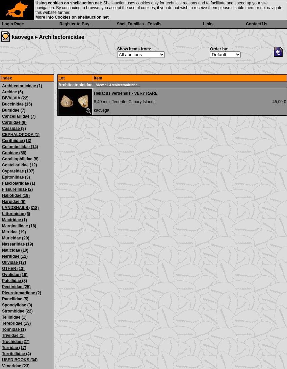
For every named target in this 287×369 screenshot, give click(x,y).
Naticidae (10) (15, 250)
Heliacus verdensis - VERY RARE (126, 93)
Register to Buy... (76, 24)
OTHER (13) (13, 268)
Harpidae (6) (13, 201)
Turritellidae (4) (16, 353)
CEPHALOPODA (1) (21, 134)
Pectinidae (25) (16, 286)
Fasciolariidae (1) (18, 183)
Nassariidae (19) (17, 244)
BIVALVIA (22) (15, 98)
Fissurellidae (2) (17, 189)
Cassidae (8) (14, 128)
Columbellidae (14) (20, 146)
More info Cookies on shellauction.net (72, 17)
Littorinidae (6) (16, 213)
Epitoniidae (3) (16, 177)
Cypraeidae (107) (18, 171)
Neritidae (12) (15, 256)
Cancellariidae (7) (18, 116)
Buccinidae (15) (17, 104)
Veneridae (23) (15, 366)
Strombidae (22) (17, 311)
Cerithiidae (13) (16, 140)
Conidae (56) (14, 153)
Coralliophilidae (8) (20, 159)
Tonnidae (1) (14, 329)
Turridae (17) (14, 347)
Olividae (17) (14, 262)
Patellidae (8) (14, 280)
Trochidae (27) (15, 341)
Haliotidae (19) (16, 195)
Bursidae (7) (13, 110)
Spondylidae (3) (17, 305)
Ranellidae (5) (15, 299)
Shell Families (130, 24)
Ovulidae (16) (14, 274)
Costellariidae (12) (19, 165)
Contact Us (256, 24)
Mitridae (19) (14, 232)
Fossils (154, 24)
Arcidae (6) (12, 92)
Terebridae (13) (16, 323)
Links (208, 24)
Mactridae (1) (14, 219)
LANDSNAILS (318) (20, 207)
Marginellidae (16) (19, 226)
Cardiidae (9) (14, 122)
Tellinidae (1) (14, 317)
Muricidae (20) (15, 238)
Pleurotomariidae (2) (21, 293)
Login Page (13, 24)
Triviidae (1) (13, 335)
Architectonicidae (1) (22, 86)
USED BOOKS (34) (19, 360)
